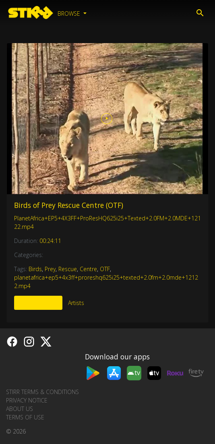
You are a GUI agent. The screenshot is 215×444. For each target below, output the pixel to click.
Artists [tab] (76, 303)
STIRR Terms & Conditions (42, 392)
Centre (88, 269)
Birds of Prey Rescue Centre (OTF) (68, 205)
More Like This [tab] (38, 303)
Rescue (67, 269)
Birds (35, 269)
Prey (50, 269)
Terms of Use (25, 417)
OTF (105, 269)
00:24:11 (50, 241)
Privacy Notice (27, 400)
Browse (70, 13)
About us (19, 409)
